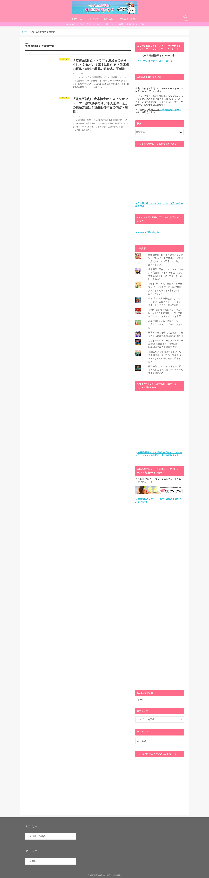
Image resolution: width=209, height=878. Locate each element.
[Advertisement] (159, 597)
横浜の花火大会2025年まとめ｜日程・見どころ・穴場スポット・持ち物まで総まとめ (165, 369)
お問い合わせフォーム (170, 109)
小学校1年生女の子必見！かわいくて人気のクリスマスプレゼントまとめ (165, 324)
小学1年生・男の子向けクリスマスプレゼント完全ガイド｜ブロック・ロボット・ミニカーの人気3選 (165, 301)
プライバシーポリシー (128, 19)
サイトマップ (93, 19)
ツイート (139, 699)
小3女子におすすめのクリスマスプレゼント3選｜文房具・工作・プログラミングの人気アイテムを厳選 (165, 313)
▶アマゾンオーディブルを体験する (153, 61)
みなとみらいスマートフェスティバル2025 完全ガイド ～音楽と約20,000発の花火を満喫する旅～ (165, 343)
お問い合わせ (109, 19)
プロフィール (77, 19)
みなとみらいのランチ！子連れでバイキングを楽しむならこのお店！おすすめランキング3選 (105, 24)
